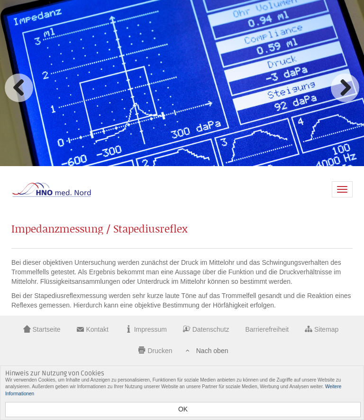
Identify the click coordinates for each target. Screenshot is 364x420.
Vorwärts (345, 88)
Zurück (19, 88)
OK (183, 409)
